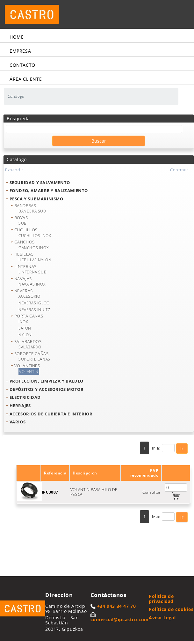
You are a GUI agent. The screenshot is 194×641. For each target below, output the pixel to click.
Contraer (179, 170)
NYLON (25, 335)
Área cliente (26, 79)
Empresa (20, 51)
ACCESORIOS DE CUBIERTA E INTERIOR (51, 414)
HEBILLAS (24, 254)
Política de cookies (171, 609)
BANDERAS (25, 205)
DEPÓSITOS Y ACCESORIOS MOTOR (47, 389)
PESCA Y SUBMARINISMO (36, 199)
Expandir (14, 170)
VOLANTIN (29, 371)
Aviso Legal (162, 618)
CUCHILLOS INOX (34, 235)
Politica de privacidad (161, 598)
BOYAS (21, 217)
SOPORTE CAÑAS (31, 353)
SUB (22, 223)
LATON (24, 328)
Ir (181, 448)
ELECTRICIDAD (25, 397)
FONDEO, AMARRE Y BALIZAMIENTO (49, 190)
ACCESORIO (29, 296)
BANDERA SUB (32, 211)
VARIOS (18, 422)
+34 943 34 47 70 (116, 606)
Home (17, 37)
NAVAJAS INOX (31, 284)
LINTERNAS (25, 266)
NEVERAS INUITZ (34, 309)
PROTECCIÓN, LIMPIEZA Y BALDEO (46, 381)
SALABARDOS (28, 341)
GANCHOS (24, 242)
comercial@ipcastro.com (119, 619)
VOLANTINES (27, 366)
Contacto (22, 65)
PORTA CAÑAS (28, 316)
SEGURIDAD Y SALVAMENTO (40, 182)
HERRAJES (20, 405)
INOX (23, 321)
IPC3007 (50, 492)
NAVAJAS (23, 278)
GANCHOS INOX (33, 247)
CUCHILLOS (26, 230)
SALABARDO (29, 347)
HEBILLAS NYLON (34, 260)
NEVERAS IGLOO (34, 303)
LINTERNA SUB (32, 272)
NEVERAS (23, 291)
